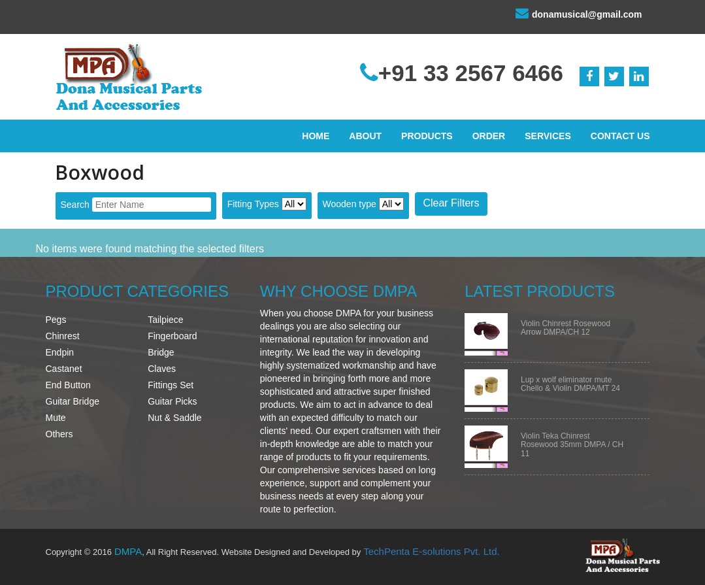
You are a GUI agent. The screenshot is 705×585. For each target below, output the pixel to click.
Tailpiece (165, 319)
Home (315, 136)
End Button (68, 385)
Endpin (60, 352)
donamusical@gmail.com (579, 13)
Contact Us (620, 136)
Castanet (64, 368)
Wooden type (349, 204)
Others (59, 434)
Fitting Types (253, 204)
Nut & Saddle (175, 417)
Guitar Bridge (72, 401)
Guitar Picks (172, 401)
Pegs (56, 319)
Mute (56, 417)
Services (548, 136)
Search (75, 204)
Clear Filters (451, 203)
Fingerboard (172, 336)
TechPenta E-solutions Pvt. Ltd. (431, 551)
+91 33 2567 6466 (461, 73)
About (365, 136)
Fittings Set (170, 385)
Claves (162, 368)
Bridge (161, 352)
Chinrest (63, 336)
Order (489, 136)
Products (427, 136)
